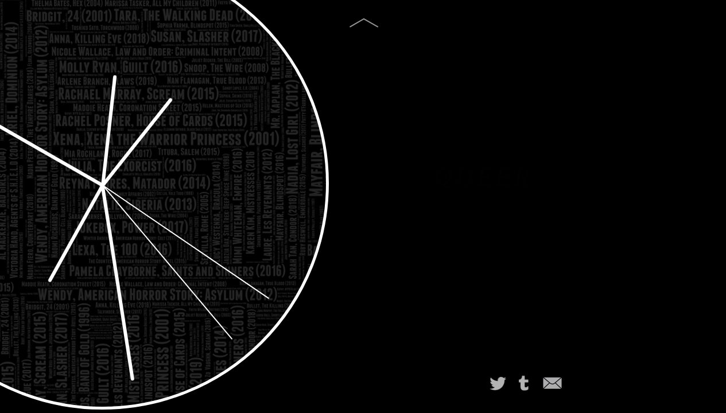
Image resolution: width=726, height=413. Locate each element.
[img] (363, 25)
